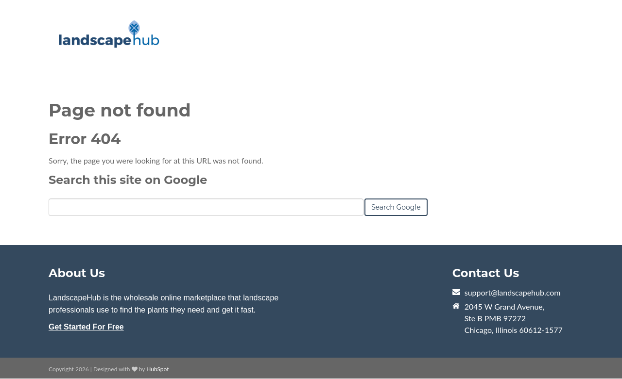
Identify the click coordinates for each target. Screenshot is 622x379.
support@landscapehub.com (513, 292)
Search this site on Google (128, 180)
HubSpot (157, 369)
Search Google (396, 207)
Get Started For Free (86, 327)
